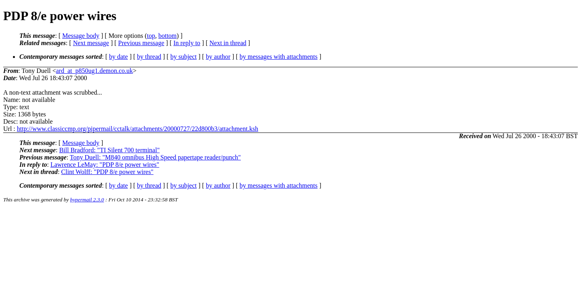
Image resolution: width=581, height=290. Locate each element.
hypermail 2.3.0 (87, 200)
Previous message (141, 42)
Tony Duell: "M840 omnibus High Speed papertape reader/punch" (155, 157)
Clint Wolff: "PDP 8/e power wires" (107, 171)
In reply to (187, 42)
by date (118, 56)
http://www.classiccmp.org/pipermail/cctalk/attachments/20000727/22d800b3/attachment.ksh (137, 128)
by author (218, 56)
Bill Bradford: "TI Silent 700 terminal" (109, 150)
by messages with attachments (279, 56)
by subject (183, 56)
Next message (91, 42)
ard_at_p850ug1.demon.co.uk (94, 70)
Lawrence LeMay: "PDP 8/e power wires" (104, 164)
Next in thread (228, 42)
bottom (167, 35)
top (151, 35)
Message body (80, 35)
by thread (149, 56)
